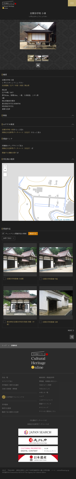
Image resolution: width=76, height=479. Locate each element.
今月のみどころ (44, 389)
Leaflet (56, 219)
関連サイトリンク (45, 404)
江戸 (11, 85)
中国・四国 (19, 85)
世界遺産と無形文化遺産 (10, 385)
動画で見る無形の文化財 (10, 412)
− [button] (5, 169)
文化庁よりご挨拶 (45, 385)
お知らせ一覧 (43, 392)
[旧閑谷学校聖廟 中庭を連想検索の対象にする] (40, 279)
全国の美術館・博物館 (9, 389)
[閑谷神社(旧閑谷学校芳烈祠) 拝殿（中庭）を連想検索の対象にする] (4, 322)
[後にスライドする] (71, 330)
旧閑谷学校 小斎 (8, 129)
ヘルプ (41, 396)
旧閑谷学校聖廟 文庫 (50, 322)
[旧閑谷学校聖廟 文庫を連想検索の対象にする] (40, 322)
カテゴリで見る (7, 381)
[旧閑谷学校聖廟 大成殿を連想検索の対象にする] (4, 279)
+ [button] (5, 166)
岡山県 (26, 85)
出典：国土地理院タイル (66, 219)
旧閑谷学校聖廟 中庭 (50, 279)
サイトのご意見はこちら (47, 411)
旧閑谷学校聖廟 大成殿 (15, 279)
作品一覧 (5, 377)
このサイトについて (46, 400)
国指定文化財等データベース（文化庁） (16, 132)
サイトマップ (43, 407)
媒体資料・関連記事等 (46, 377)
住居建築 (5, 85)
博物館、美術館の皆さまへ (48, 381)
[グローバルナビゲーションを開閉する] (72, 3)
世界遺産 (5, 404)
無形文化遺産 (6, 408)
